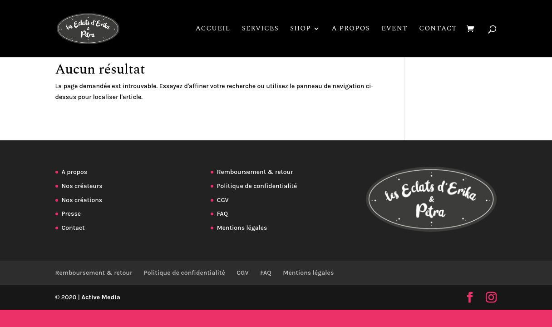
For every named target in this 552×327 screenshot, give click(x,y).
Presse (71, 214)
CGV (223, 200)
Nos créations (82, 200)
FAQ (222, 214)
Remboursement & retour (255, 172)
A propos (350, 29)
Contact (438, 29)
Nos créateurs (82, 186)
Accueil (213, 29)
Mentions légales (242, 228)
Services (260, 29)
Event (394, 29)
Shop (300, 29)
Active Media (101, 297)
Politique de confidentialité (257, 186)
